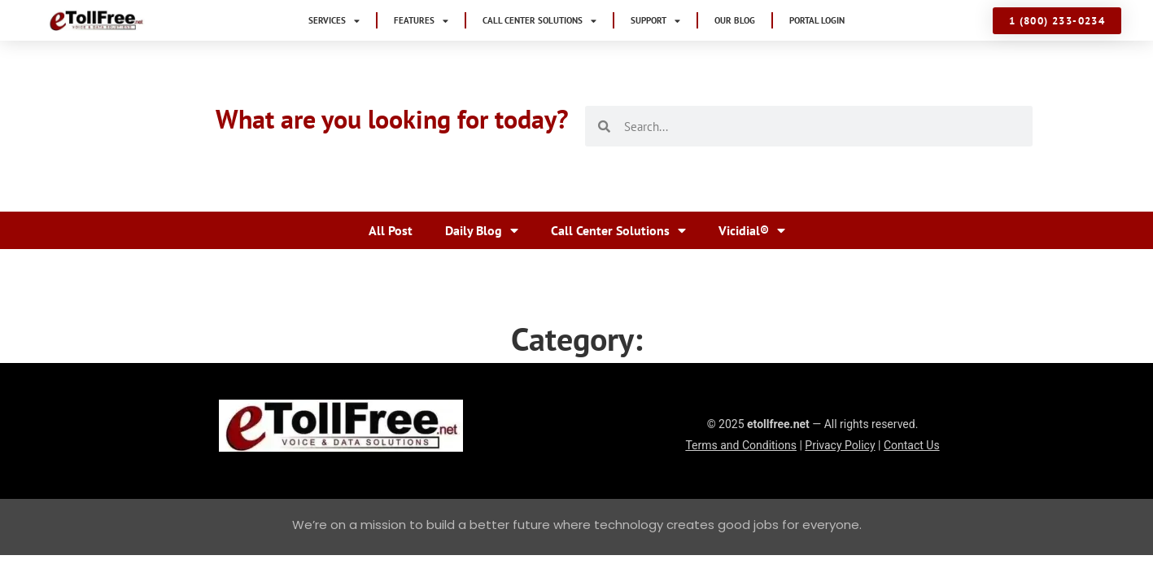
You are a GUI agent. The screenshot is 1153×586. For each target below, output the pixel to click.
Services (334, 20)
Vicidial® (751, 230)
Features (421, 20)
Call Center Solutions (539, 20)
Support (655, 20)
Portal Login (817, 20)
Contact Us (912, 445)
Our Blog (734, 20)
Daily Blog (481, 230)
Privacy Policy (840, 445)
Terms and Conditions (741, 445)
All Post (391, 230)
